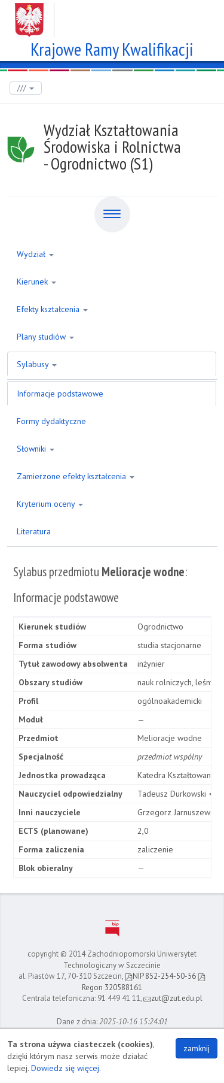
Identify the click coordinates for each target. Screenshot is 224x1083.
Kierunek (36, 281)
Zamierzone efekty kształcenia (75, 476)
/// (25, 88)
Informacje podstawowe (60, 393)
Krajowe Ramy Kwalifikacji (112, 47)
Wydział (35, 254)
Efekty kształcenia (52, 309)
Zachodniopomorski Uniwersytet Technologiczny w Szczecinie (112, 15)
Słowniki (35, 448)
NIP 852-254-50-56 (160, 976)
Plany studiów (45, 336)
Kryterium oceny (50, 503)
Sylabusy (37, 364)
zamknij (196, 1048)
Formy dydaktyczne (51, 421)
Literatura (34, 531)
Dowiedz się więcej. (66, 1068)
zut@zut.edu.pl (172, 998)
